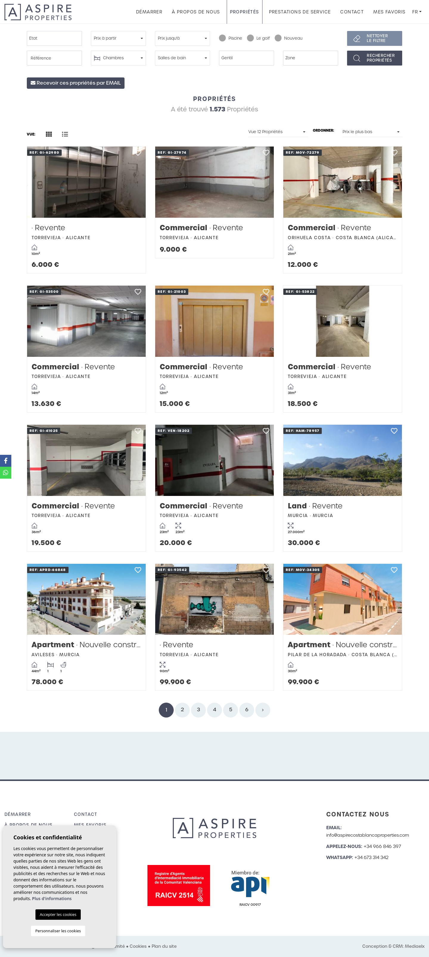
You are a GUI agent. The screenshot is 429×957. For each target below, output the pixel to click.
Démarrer (149, 12)
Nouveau (288, 38)
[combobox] (54, 38)
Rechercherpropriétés (381, 58)
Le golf (258, 38)
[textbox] (56, 38)
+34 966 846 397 (382, 846)
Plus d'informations (52, 898)
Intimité (117, 946)
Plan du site (164, 946)
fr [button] (415, 12)
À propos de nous (196, 12)
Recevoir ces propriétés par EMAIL (76, 83)
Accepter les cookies (58, 914)
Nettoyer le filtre (377, 38)
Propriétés (244, 12)
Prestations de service (300, 12)
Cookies (138, 946)
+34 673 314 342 (371, 857)
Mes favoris (389, 12)
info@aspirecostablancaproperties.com (367, 835)
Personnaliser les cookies (58, 930)
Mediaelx (415, 946)
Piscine (230, 38)
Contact (352, 12)
